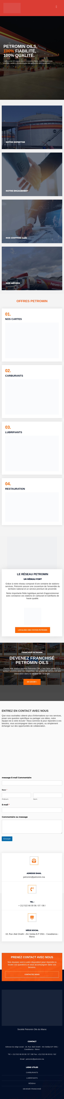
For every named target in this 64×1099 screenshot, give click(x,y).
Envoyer (7, 839)
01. (8, 314)
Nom (35, 799)
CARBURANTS (14, 375)
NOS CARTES (13, 319)
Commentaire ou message (15, 817)
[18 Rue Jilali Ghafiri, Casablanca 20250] (32, 749)
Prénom (5, 799)
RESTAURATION (15, 488)
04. (8, 483)
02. (8, 370)
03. (8, 427)
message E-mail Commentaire (16, 778)
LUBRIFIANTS (13, 432)
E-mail (5, 805)
